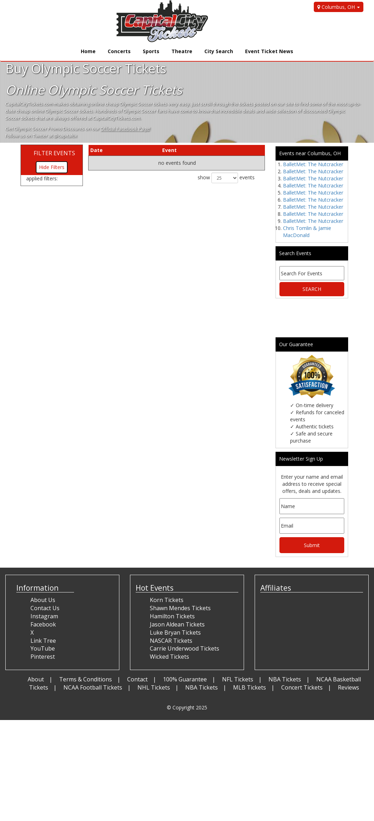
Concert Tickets (302, 687)
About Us (42, 600)
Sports (151, 51)
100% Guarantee (185, 679)
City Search (218, 51)
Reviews (348, 687)
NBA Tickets (284, 679)
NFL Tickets (237, 679)
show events (226, 178)
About (36, 679)
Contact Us (45, 608)
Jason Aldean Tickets (177, 624)
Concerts (119, 51)
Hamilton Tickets (172, 616)
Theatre (181, 51)
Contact (137, 679)
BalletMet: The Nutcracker (313, 164)
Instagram (44, 616)
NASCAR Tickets (171, 641)
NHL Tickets (153, 687)
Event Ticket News (269, 51)
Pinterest (42, 656)
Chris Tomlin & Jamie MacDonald (307, 231)
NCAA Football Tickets (92, 687)
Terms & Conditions (85, 679)
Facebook (43, 624)
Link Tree (43, 641)
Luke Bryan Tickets (175, 632)
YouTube (42, 648)
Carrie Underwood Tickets (184, 648)
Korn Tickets (166, 600)
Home (88, 51)
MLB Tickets (249, 687)
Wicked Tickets (169, 656)
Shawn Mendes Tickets (180, 608)
